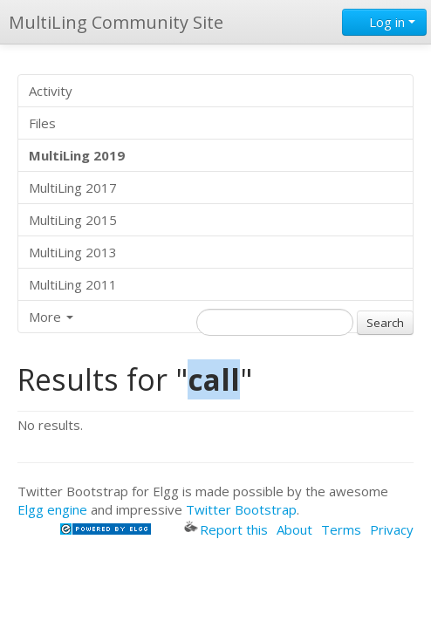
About (294, 529)
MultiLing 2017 (73, 187)
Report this (226, 529)
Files (42, 123)
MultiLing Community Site (116, 22)
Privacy (392, 529)
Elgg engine (52, 509)
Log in (384, 22)
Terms (341, 529)
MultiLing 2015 (73, 220)
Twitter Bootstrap (241, 509)
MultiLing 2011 (73, 284)
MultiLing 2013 (73, 252)
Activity (50, 90)
